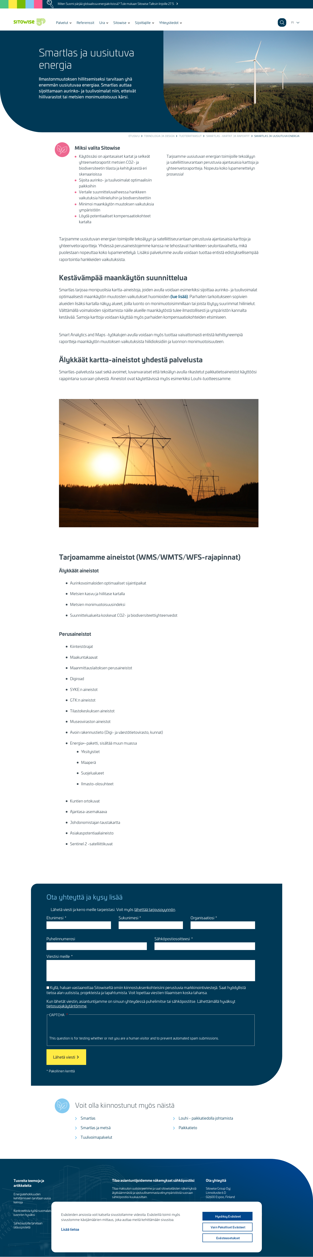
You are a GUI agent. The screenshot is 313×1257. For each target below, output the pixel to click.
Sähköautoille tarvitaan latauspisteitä (28, 1225)
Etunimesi (54, 917)
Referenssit (85, 22)
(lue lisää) (179, 296)
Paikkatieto (188, 1127)
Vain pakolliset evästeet (227, 1227)
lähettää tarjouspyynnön (154, 909)
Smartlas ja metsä (96, 1127)
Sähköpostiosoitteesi (172, 938)
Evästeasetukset (227, 1238)
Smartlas (88, 1118)
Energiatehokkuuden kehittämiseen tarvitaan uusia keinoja (32, 1198)
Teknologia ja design (159, 136)
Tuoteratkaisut (190, 136)
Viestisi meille (58, 956)
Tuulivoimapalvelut (96, 1137)
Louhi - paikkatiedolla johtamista (206, 1118)
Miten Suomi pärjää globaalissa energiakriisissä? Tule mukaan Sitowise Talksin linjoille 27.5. (116, 4)
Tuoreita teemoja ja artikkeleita (29, 1183)
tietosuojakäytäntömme (66, 1006)
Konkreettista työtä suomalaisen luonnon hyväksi (34, 1213)
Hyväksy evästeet (227, 1216)
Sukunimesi (128, 917)
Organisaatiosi (202, 917)
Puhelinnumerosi (60, 938)
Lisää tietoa (70, 1229)
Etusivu (134, 136)
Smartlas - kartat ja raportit (228, 136)
